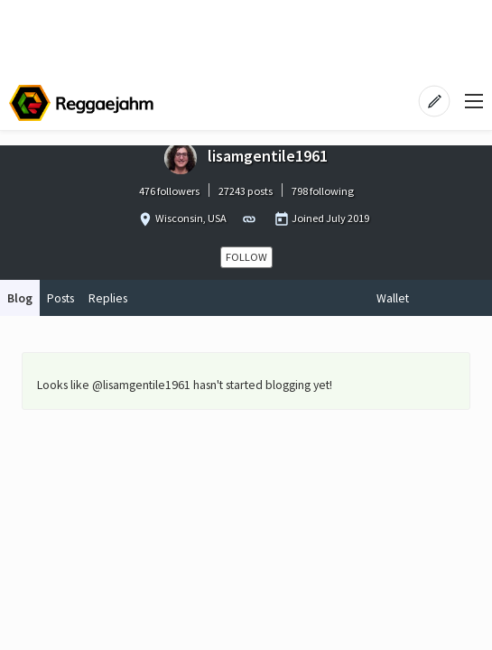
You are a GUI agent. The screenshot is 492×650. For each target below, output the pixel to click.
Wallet (392, 298)
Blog (19, 298)
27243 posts (245, 191)
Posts (60, 298)
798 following (323, 191)
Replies (107, 298)
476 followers (169, 191)
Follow (246, 257)
